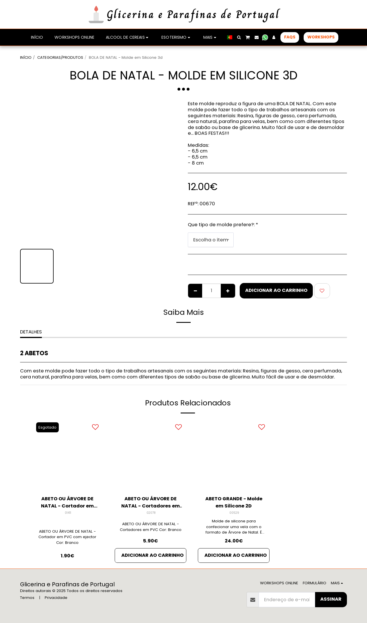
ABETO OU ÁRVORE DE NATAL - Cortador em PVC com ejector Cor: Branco (67, 537)
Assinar (330, 599)
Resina (251, 371)
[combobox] (211, 240)
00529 (234, 513)
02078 (151, 513)
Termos (27, 597)
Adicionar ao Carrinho (276, 290)
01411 (68, 513)
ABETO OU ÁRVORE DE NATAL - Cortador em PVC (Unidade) (67, 502)
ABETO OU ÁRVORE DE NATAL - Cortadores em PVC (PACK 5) (150, 502)
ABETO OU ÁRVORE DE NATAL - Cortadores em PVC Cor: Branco (150, 526)
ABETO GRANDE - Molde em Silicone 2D (233, 502)
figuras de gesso (280, 371)
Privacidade (56, 597)
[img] (67, 455)
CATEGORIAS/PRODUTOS (60, 57)
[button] (239, 37)
